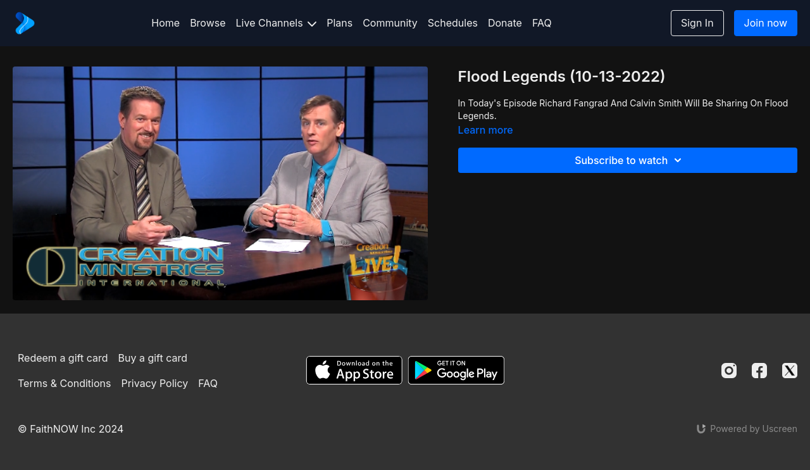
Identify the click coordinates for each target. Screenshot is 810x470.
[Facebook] (759, 370)
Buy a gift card (153, 358)
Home (165, 22)
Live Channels (276, 22)
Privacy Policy (154, 383)
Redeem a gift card (63, 358)
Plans (339, 22)
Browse (207, 22)
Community (390, 22)
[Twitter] (789, 370)
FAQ (542, 22)
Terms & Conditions (64, 383)
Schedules (453, 22)
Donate (505, 22)
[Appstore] (354, 370)
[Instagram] (729, 370)
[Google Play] (456, 370)
